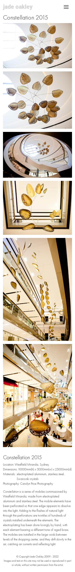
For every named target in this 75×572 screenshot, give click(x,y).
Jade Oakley (18, 6)
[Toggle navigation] (66, 7)
